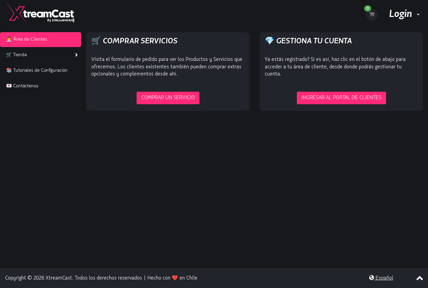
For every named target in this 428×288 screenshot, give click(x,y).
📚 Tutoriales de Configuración (35, 70)
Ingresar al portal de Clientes (341, 98)
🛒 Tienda (15, 55)
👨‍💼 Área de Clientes (25, 39)
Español (381, 278)
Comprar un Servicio (168, 98)
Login (404, 14)
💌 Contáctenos (20, 86)
